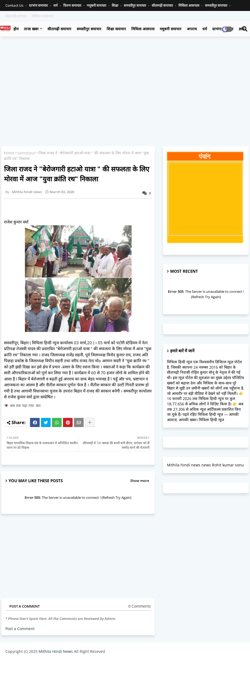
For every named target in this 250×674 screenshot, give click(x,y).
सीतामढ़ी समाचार (163, 5)
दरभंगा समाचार (38, 5)
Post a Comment (20, 628)
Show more (139, 480)
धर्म (55, 5)
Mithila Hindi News (56, 651)
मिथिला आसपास (189, 5)
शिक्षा (115, 5)
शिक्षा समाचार (116, 28)
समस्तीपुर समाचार (135, 5)
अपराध (192, 28)
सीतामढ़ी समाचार (59, 28)
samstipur (26, 152)
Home (9, 152)
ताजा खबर (31, 28)
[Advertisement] (125, 79)
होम (15, 28)
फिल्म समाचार (72, 5)
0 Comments (139, 606)
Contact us (14, 5)
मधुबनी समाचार (97, 5)
